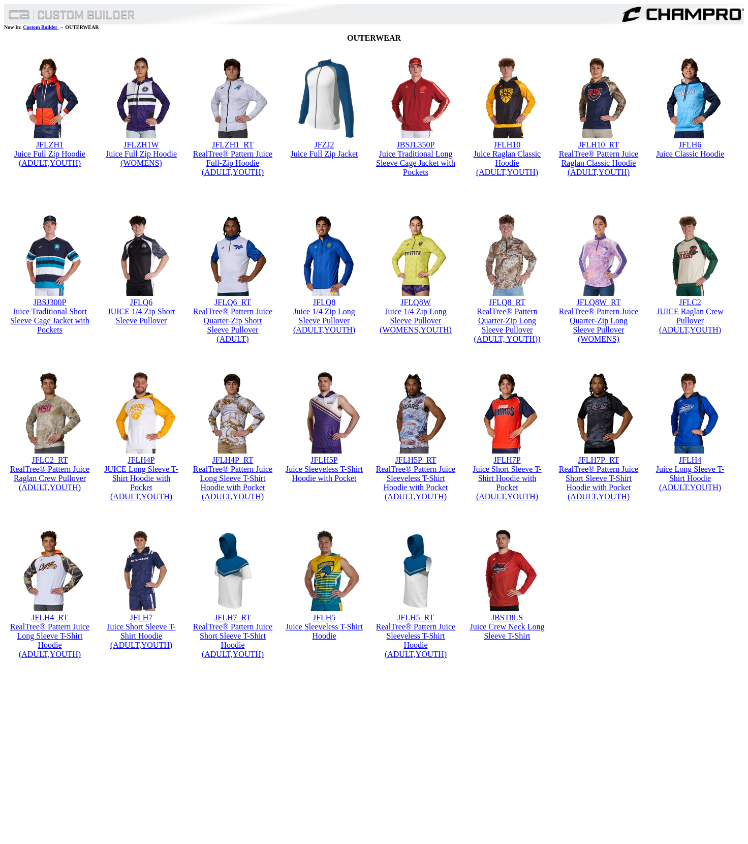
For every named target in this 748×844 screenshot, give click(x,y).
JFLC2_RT (50, 460)
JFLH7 (141, 617)
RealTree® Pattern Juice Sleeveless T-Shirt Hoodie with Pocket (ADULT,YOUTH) (415, 483)
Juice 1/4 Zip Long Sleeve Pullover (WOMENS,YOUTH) (416, 320)
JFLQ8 (324, 302)
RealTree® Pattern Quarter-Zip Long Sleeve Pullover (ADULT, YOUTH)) (507, 325)
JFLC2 (690, 302)
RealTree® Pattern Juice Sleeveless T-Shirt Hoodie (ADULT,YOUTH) (415, 640)
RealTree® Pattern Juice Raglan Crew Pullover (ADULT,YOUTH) (49, 478)
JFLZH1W (141, 144)
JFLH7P (506, 460)
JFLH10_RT (598, 144)
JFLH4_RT (50, 617)
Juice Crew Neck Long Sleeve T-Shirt (507, 631)
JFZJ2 (324, 144)
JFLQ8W (415, 302)
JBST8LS (507, 617)
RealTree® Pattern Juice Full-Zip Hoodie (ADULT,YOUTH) (232, 162)
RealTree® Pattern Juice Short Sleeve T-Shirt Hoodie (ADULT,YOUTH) (232, 640)
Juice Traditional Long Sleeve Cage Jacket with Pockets (415, 162)
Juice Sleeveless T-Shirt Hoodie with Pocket (324, 474)
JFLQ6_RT (232, 302)
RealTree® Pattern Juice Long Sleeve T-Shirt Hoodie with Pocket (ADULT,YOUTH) (232, 483)
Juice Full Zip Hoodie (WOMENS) (141, 158)
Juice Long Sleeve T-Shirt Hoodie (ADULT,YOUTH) (690, 478)
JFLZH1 (50, 144)
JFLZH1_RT (233, 144)
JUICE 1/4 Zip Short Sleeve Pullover (141, 316)
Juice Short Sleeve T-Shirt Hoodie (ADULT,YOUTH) (141, 635)
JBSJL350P (416, 144)
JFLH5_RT (415, 617)
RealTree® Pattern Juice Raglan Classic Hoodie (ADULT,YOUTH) (598, 162)
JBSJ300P (50, 302)
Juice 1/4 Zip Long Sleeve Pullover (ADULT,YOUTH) (324, 320)
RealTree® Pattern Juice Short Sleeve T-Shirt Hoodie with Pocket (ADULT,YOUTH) (598, 483)
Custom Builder (40, 27)
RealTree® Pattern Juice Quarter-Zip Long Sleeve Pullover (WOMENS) (598, 325)
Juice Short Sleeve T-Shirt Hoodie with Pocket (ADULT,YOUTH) (507, 483)
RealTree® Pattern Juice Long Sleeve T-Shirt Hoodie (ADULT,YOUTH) (49, 640)
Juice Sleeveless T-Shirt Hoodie (324, 631)
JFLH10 (507, 144)
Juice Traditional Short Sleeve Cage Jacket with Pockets (49, 320)
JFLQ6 (141, 302)
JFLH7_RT (232, 617)
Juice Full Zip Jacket (324, 153)
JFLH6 (690, 144)
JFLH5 (324, 617)
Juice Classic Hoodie (690, 153)
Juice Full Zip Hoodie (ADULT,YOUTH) (49, 158)
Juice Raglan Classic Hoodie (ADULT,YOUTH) (507, 162)
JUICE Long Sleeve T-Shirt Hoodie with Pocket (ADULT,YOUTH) (141, 483)
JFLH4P (141, 460)
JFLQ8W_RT (598, 302)
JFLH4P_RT (233, 460)
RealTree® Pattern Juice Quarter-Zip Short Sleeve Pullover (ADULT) (232, 325)
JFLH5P (323, 460)
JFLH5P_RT (416, 460)
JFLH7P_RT (598, 460)
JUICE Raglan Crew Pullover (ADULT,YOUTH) (690, 320)
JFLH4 (690, 460)
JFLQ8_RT (507, 302)
